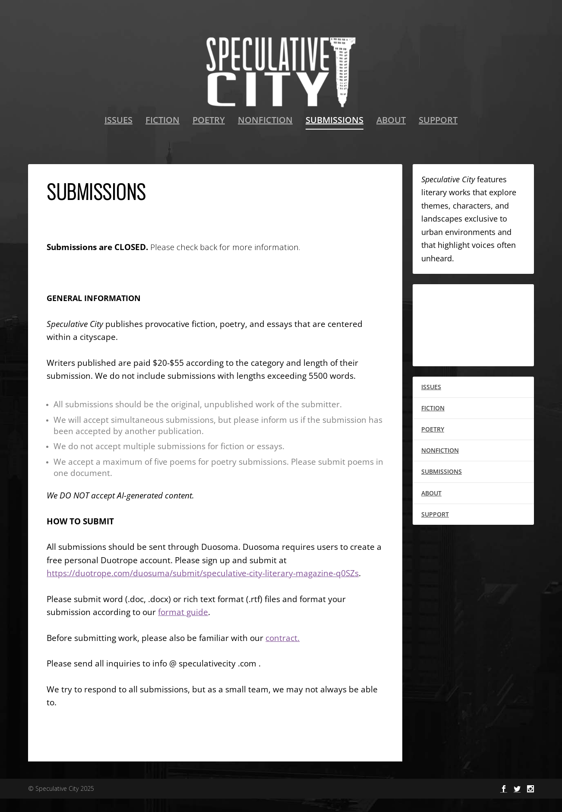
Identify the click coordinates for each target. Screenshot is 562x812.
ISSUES (118, 134)
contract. (282, 650)
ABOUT (391, 134)
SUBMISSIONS (334, 134)
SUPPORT (438, 134)
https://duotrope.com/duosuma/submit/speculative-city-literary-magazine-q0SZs (203, 586)
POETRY (209, 134)
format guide (183, 625)
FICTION (162, 134)
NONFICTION (265, 134)
